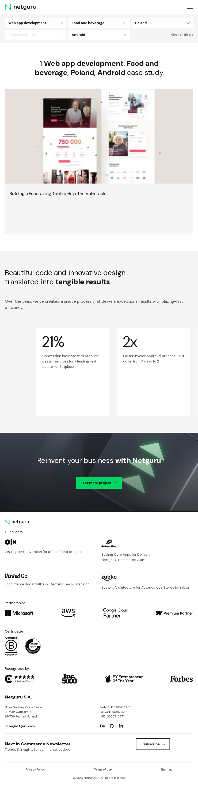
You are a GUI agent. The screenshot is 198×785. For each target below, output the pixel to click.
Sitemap (166, 769)
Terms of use (103, 769)
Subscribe (154, 744)
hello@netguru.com (20, 726)
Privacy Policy (35, 769)
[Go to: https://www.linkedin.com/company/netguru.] (121, 726)
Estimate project (100, 483)
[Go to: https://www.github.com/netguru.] (112, 726)
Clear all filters (182, 34)
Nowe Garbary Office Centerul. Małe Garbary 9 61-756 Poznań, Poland (23, 712)
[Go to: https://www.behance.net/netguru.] (103, 726)
